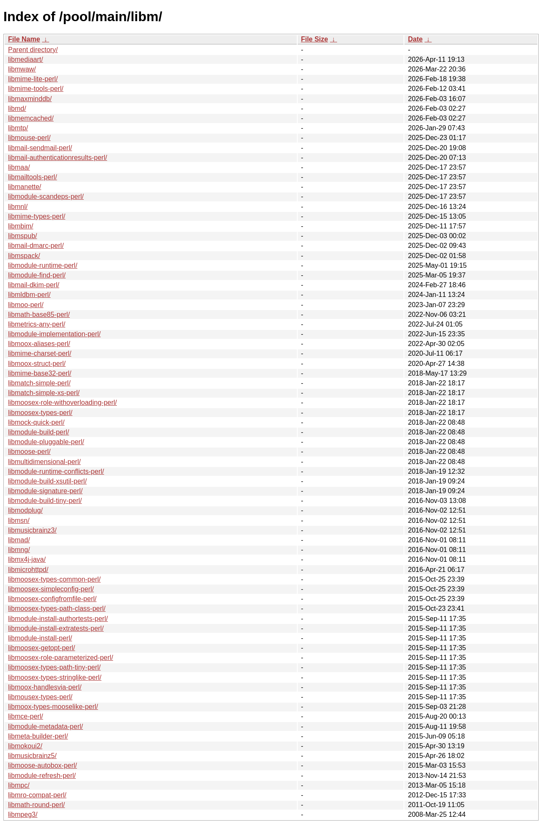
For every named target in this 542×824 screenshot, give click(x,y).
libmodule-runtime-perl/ (42, 265)
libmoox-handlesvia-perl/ (44, 687)
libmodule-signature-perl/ (45, 490)
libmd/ (17, 108)
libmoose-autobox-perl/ (42, 765)
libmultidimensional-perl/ (44, 461)
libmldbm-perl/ (29, 294)
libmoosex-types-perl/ (40, 412)
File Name (24, 39)
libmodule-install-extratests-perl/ (56, 628)
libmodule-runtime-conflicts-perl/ (56, 471)
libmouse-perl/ (29, 137)
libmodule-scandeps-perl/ (46, 196)
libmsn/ (19, 520)
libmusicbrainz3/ (32, 530)
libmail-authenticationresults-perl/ (57, 157)
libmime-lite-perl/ (33, 78)
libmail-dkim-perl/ (33, 284)
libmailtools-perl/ (32, 177)
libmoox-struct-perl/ (37, 363)
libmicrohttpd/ (28, 569)
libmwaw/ (22, 69)
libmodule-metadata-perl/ (45, 726)
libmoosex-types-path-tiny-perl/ (54, 667)
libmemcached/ (31, 118)
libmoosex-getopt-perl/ (41, 647)
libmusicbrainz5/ (32, 755)
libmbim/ (20, 226)
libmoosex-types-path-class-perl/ (56, 608)
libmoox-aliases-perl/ (39, 343)
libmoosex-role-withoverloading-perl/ (62, 402)
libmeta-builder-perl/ (38, 736)
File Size (314, 39)
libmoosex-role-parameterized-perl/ (60, 657)
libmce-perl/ (25, 716)
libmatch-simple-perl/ (39, 383)
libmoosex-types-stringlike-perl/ (55, 677)
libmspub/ (22, 235)
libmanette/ (24, 186)
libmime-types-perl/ (36, 216)
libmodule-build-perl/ (38, 432)
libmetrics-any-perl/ (36, 324)
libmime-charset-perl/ (39, 353)
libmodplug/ (25, 510)
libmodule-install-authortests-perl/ (58, 618)
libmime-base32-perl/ (39, 373)
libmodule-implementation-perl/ (54, 334)
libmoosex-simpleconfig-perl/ (51, 589)
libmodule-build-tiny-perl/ (45, 500)
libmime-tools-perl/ (36, 88)
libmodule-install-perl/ (40, 638)
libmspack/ (24, 255)
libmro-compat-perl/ (37, 795)
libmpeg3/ (22, 814)
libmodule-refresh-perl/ (42, 775)
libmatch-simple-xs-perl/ (44, 392)
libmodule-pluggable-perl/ (46, 441)
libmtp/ (18, 128)
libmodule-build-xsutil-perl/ (47, 481)
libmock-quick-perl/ (36, 422)
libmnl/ (18, 206)
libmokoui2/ (25, 746)
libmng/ (19, 549)
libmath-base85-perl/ (39, 314)
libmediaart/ (25, 59)
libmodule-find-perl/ (37, 275)
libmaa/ (19, 167)
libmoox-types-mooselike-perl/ (53, 706)
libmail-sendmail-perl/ (40, 147)
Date (415, 39)
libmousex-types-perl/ (40, 696)
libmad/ (19, 540)
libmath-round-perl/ (36, 804)
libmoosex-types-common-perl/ (54, 579)
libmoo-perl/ (26, 304)
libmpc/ (19, 785)
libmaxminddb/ (30, 98)
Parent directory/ (33, 49)
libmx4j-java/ (27, 559)
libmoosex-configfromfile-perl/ (52, 598)
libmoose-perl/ (29, 451)
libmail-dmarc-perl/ (36, 245)
